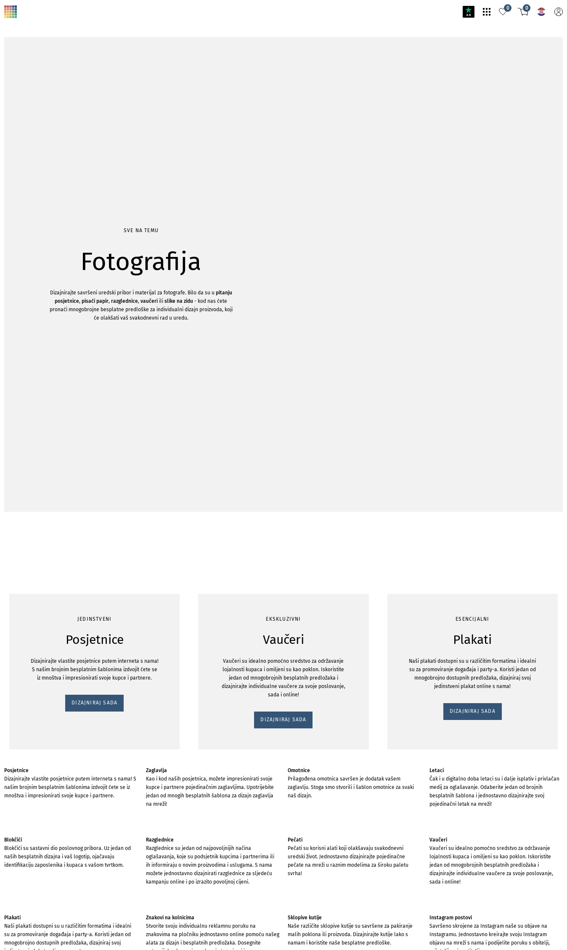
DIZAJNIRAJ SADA (31, 132)
